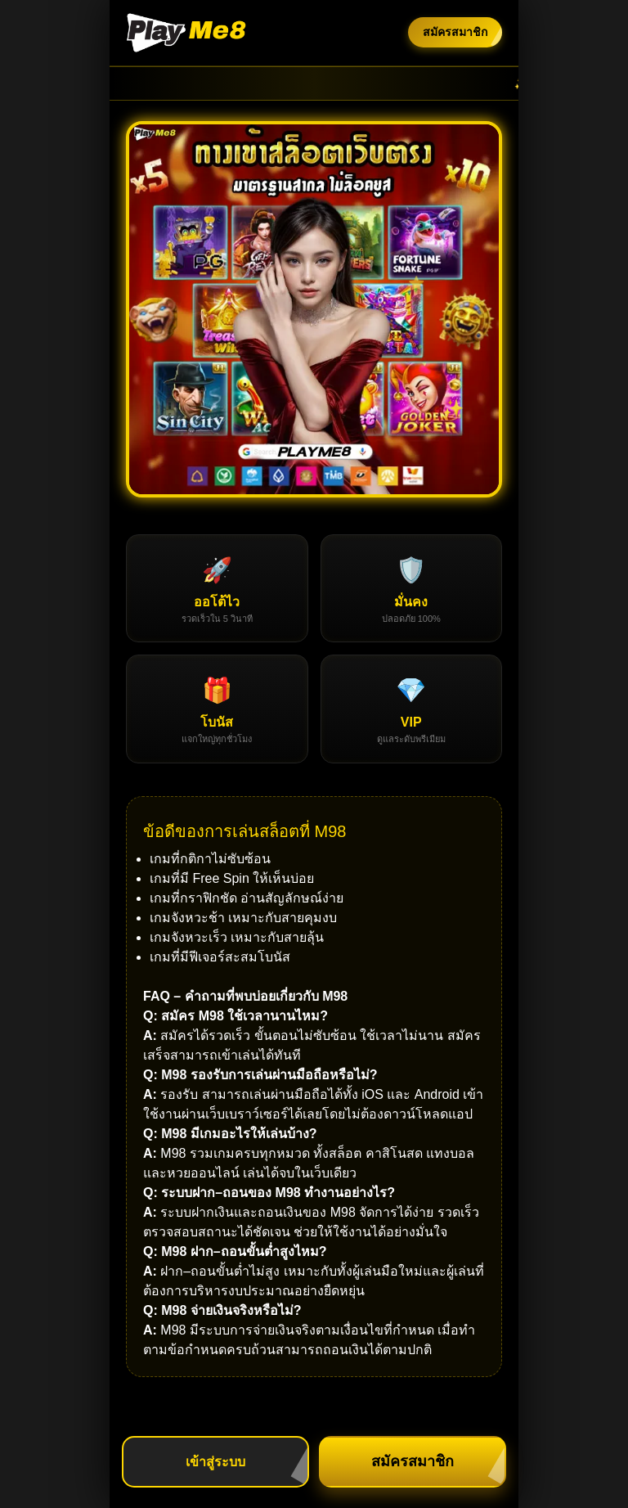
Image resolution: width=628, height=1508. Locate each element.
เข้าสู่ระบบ (215, 1462)
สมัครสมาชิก (455, 31)
